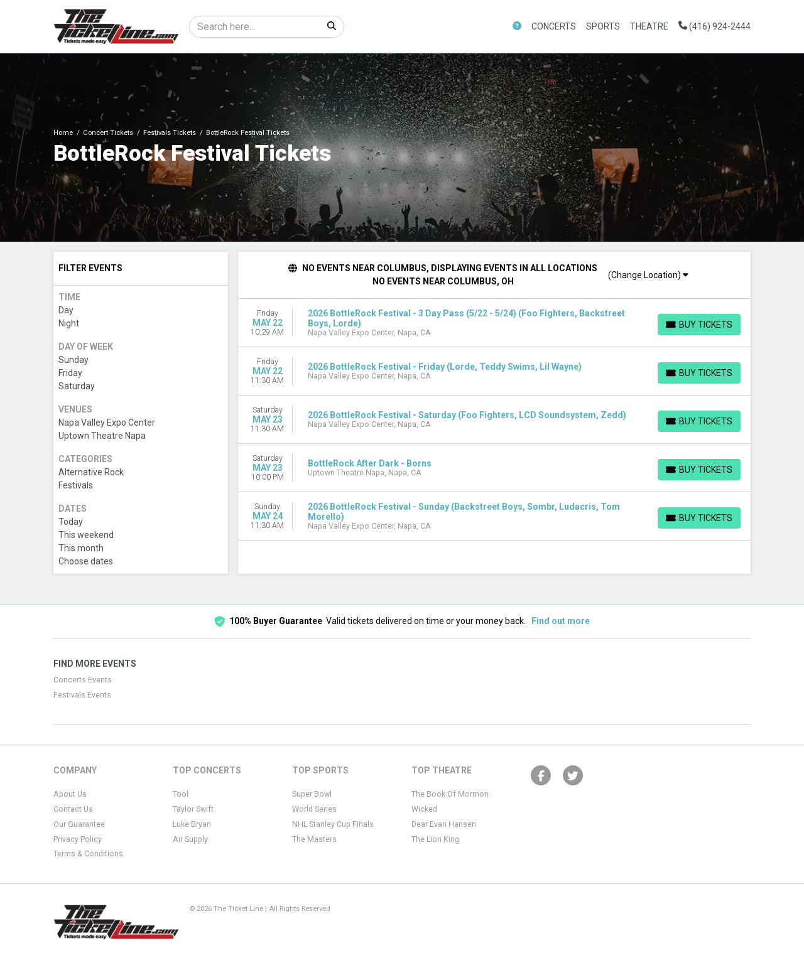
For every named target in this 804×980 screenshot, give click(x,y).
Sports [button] (603, 26)
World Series (314, 809)
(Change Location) (648, 275)
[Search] (254, 27)
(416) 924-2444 (714, 26)
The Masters (314, 839)
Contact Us (73, 809)
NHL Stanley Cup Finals (333, 824)
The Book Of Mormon (450, 794)
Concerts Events (82, 680)
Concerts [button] (553, 26)
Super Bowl (312, 794)
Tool (180, 794)
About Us (70, 794)
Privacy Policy (77, 839)
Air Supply (190, 839)
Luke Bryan (192, 824)
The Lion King (435, 839)
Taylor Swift (193, 809)
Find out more (560, 621)
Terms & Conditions (88, 853)
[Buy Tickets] (699, 324)
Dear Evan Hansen (443, 824)
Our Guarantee (79, 824)
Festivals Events (82, 695)
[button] (517, 26)
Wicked (424, 809)
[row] (494, 323)
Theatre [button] (649, 26)
